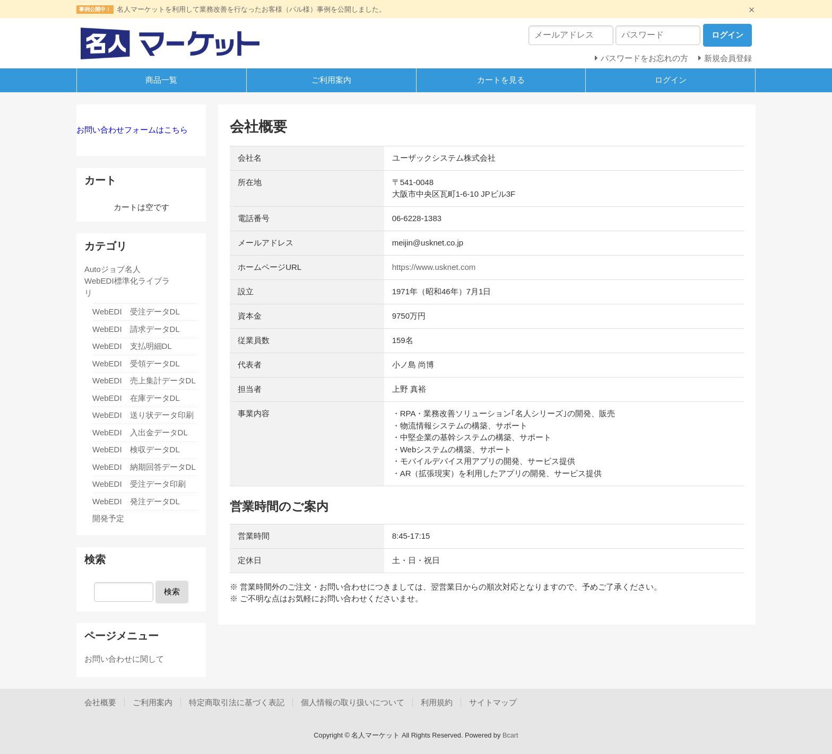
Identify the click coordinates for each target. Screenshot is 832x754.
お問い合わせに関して (124, 658)
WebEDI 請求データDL (136, 329)
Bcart (510, 735)
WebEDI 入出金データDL (140, 432)
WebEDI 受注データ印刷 (139, 483)
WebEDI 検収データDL (136, 449)
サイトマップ (493, 702)
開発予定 (108, 518)
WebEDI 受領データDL (136, 363)
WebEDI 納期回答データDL (144, 466)
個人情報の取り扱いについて (352, 702)
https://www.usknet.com (434, 266)
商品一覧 (161, 79)
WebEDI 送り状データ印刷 (143, 414)
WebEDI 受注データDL (136, 311)
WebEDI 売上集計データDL (144, 380)
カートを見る (501, 79)
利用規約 (437, 702)
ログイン (671, 79)
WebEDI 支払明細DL (132, 345)
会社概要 (100, 702)
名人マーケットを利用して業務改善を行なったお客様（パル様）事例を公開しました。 (251, 9)
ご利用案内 (331, 79)
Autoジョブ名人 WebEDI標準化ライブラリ (127, 281)
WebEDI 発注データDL (136, 501)
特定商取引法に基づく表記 (236, 702)
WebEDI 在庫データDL (136, 397)
